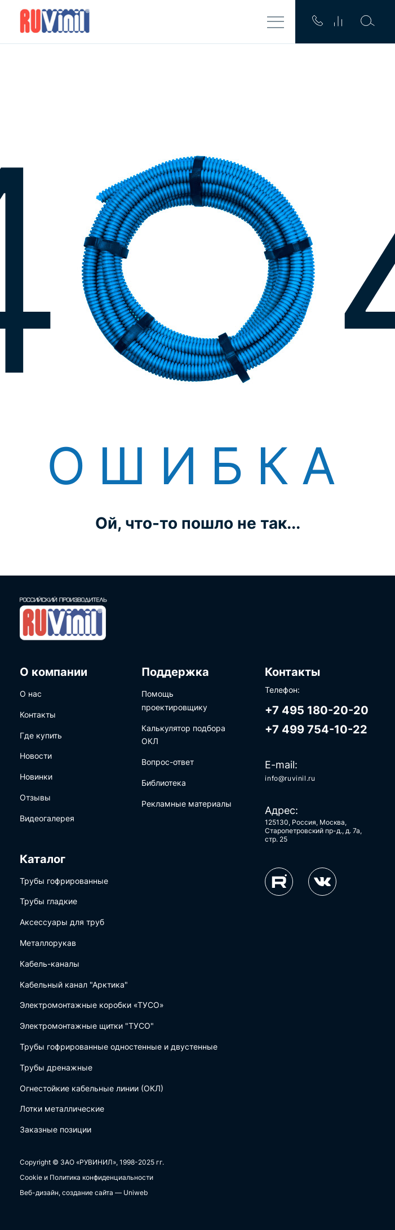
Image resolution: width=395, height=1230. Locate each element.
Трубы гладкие (48, 901)
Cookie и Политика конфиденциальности (86, 1177)
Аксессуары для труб (62, 922)
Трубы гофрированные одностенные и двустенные (119, 1046)
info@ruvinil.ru (290, 778)
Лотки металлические (62, 1108)
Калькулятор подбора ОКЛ (183, 734)
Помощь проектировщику (174, 700)
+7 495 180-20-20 (317, 710)
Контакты (38, 714)
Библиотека (163, 782)
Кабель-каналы (49, 963)
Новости (36, 755)
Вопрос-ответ (167, 762)
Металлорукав (48, 943)
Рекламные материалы (186, 803)
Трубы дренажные (56, 1067)
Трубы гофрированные (64, 881)
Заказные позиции (55, 1129)
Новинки (36, 776)
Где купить (41, 735)
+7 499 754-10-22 (316, 729)
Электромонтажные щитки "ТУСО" (87, 1025)
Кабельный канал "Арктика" (74, 984)
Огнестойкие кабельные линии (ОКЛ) (91, 1088)
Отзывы (35, 797)
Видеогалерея (47, 818)
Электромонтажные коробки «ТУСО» (92, 1005)
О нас (31, 693)
